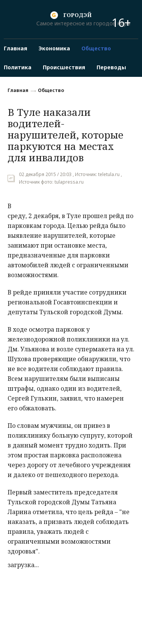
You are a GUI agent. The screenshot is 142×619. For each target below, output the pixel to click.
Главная (18, 90)
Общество (51, 90)
